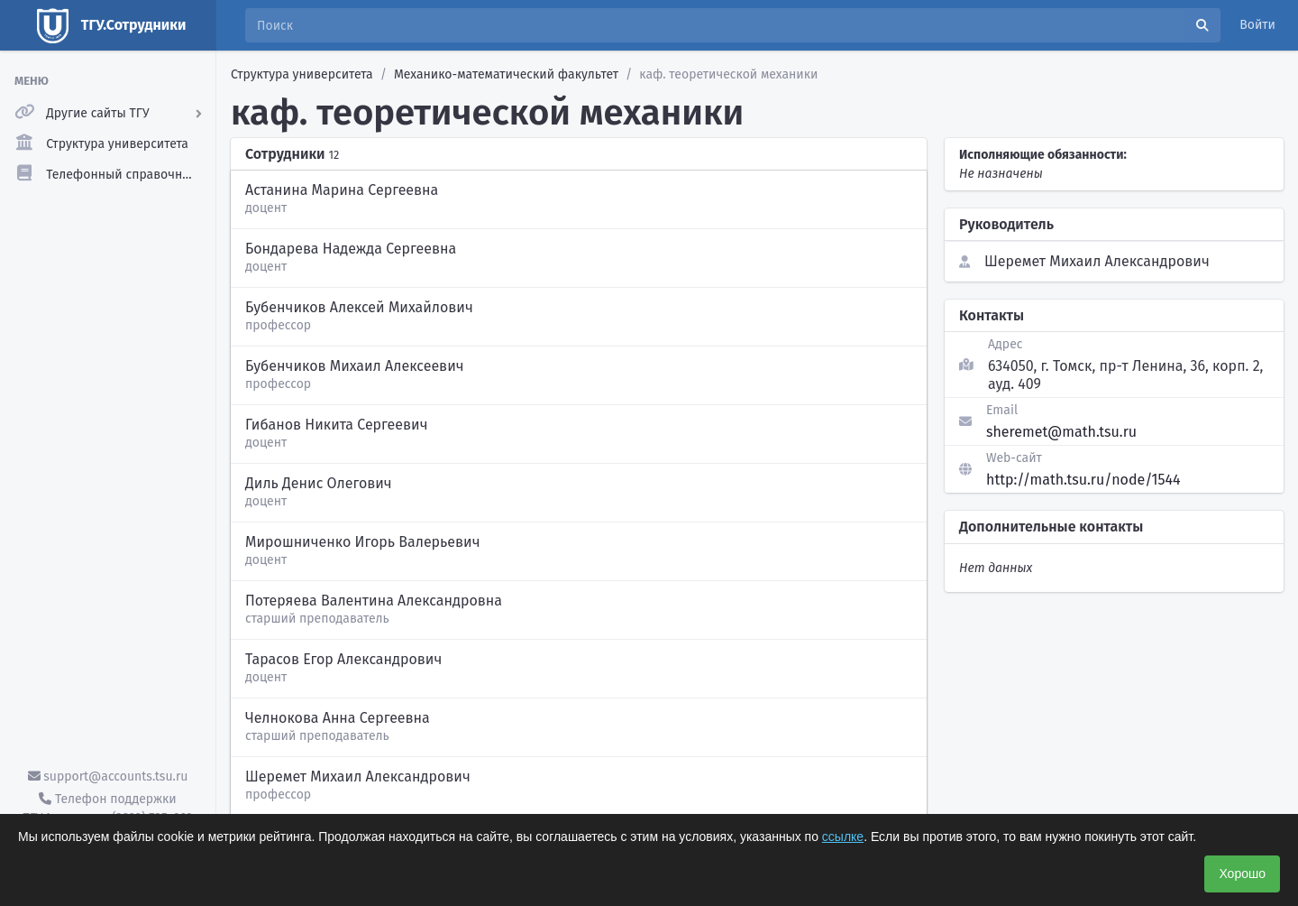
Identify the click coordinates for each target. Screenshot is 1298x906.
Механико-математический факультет (506, 74)
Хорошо (1242, 873)
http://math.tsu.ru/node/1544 (1083, 479)
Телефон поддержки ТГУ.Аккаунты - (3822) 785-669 (107, 808)
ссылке (843, 836)
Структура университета (302, 74)
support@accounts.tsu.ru (108, 776)
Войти (1257, 24)
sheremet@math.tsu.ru (1061, 431)
